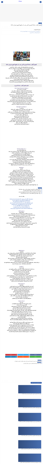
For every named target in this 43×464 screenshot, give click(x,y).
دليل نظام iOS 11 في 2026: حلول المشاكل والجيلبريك (32, 190)
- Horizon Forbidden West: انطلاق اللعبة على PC (21, 205)
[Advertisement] (21, 13)
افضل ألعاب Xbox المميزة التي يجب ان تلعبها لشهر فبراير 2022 (30, 31)
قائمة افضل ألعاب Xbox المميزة (35, 32)
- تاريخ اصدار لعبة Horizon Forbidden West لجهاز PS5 (21, 201)
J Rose (20, 1)
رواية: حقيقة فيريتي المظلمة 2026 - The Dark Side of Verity (31, 193)
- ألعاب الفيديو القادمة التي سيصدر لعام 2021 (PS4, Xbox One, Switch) (21, 203)
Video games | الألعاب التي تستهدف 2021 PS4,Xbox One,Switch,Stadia (21, 199)
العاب (40, 23)
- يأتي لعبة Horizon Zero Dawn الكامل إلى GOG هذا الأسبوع (21, 204)
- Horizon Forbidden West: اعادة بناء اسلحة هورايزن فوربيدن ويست (21, 208)
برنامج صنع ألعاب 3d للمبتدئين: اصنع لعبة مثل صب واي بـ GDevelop (30, 189)
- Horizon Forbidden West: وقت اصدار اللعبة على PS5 (22, 200)
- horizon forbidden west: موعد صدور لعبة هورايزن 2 (21, 207)
